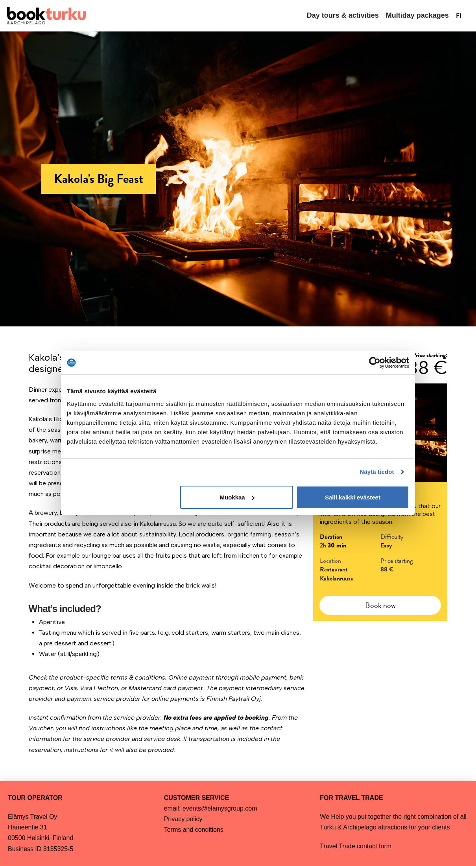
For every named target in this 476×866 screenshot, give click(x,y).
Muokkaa (237, 497)
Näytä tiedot (377, 471)
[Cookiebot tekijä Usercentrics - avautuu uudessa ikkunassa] (374, 363)
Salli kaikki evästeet (352, 497)
